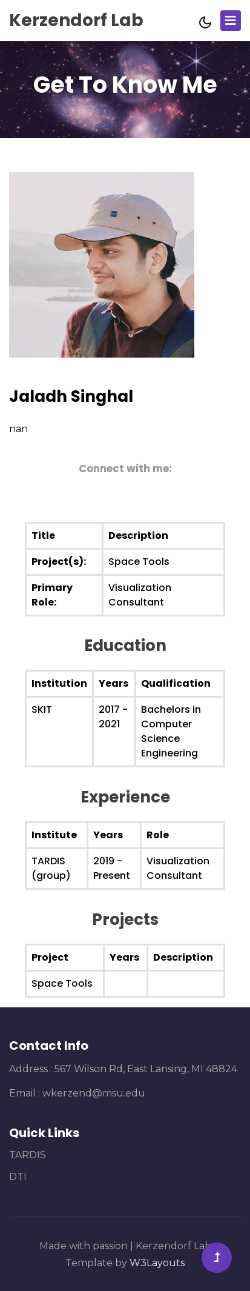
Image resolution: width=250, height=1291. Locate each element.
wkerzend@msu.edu (93, 1093)
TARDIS (27, 1155)
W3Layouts (157, 1263)
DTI (18, 1177)
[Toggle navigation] (230, 20)
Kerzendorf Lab (76, 20)
